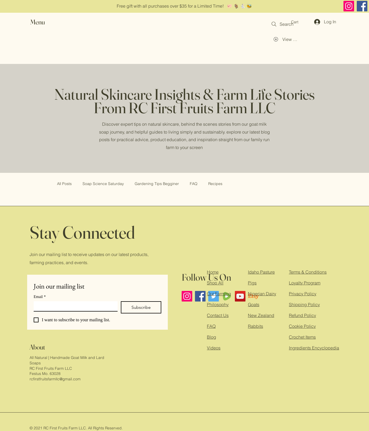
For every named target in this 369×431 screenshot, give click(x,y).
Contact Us (218, 315)
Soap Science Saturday (103, 183)
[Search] (282, 24)
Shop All (215, 283)
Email (40, 296)
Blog (211, 337)
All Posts (64, 183)
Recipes (215, 183)
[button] (42, 22)
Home (213, 272)
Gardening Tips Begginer (157, 183)
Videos (213, 348)
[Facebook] (362, 6)
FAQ (193, 183)
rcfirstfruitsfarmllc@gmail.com (55, 379)
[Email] (74, 306)
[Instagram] (348, 6)
